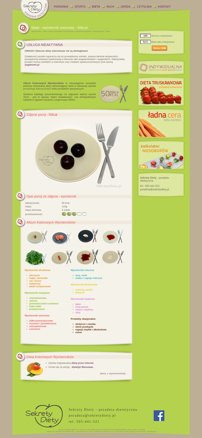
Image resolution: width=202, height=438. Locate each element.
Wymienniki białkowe (83, 299)
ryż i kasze (35, 280)
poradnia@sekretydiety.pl (154, 189)
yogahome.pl (32, 64)
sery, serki (81, 275)
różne (78, 332)
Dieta (45, 31)
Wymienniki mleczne (82, 270)
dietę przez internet (82, 363)
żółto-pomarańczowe (41, 320)
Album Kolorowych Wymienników (61, 31)
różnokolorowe (37, 298)
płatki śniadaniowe (40, 286)
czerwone (34, 329)
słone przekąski (84, 326)
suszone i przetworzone (42, 323)
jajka (78, 304)
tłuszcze (80, 292)
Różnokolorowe (98, 31)
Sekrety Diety (36, 31)
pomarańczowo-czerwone (43, 303)
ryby (77, 312)
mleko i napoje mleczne (88, 278)
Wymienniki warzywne (37, 292)
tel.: (150, 185)
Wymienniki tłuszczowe (84, 284)
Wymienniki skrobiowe (38, 270)
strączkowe (81, 306)
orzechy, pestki (84, 289)
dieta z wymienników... (114, 373)
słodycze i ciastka (85, 324)
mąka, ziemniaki (38, 278)
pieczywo (34, 275)
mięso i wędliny (84, 309)
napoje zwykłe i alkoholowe (91, 329)
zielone (33, 300)
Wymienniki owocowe (83, 31)
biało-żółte (35, 306)
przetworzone (37, 309)
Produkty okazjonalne (83, 318)
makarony (35, 283)
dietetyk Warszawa (82, 367)
